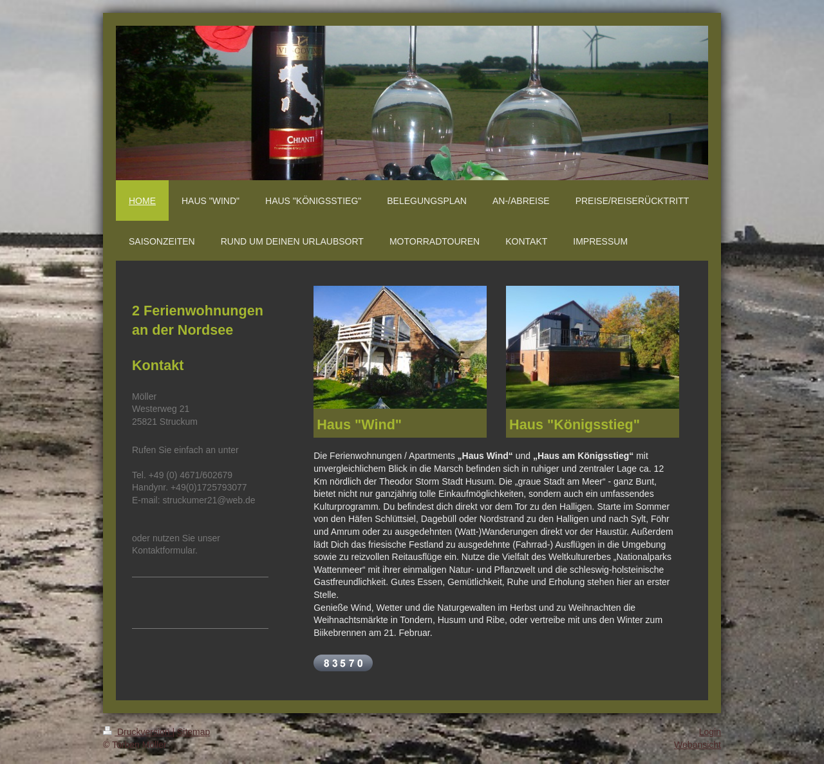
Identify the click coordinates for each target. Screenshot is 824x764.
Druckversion (137, 732)
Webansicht (697, 745)
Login (710, 732)
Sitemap (193, 732)
